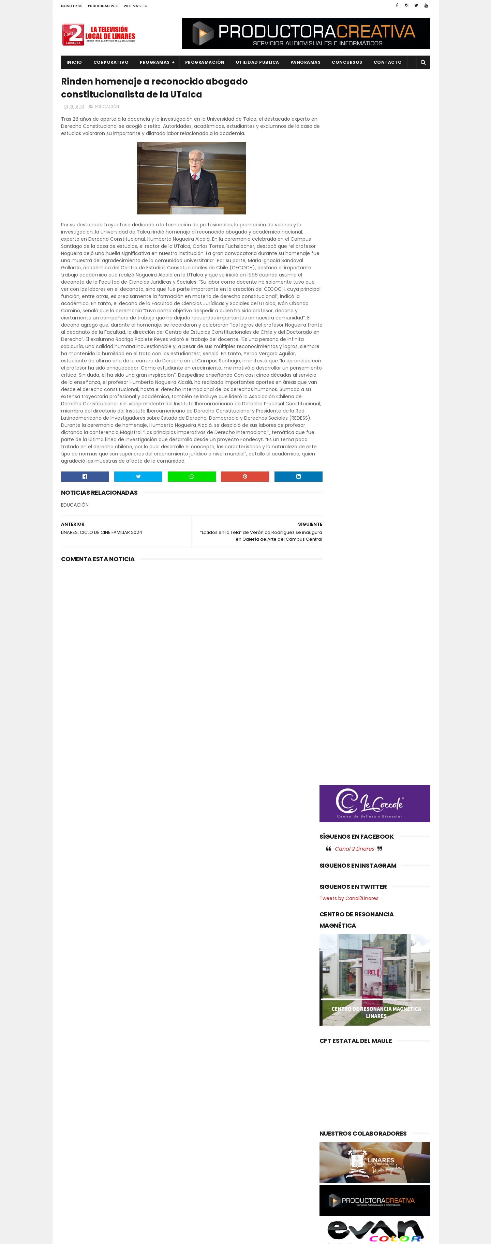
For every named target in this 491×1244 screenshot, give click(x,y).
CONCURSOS (347, 62)
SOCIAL (73, 1217)
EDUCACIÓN (107, 108)
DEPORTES (76, 1113)
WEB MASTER (136, 6)
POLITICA (75, 1183)
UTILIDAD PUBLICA (257, 62)
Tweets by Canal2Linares (348, 407)
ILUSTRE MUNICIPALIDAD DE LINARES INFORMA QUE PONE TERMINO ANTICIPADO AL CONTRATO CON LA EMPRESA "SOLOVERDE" (239, 1120)
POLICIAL (75, 1171)
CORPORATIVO (111, 62)
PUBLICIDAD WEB (103, 6)
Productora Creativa (244, 1235)
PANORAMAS (306, 62)
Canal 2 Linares (354, 357)
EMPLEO (73, 1137)
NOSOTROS (72, 6)
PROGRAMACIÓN (205, 62)
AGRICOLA (76, 1091)
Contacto (388, 62)
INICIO (74, 62)
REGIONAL (76, 1194)
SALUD (72, 1206)
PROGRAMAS (155, 62)
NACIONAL (76, 1148)
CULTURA (75, 1102)
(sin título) (200, 1091)
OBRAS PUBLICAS (83, 1160)
